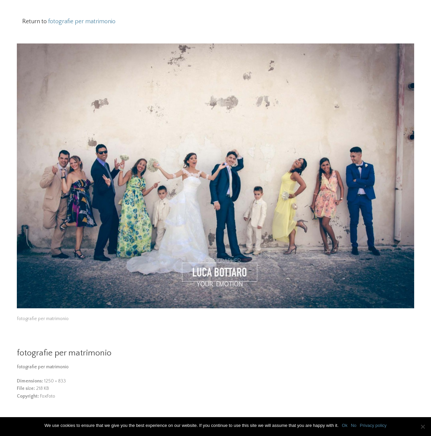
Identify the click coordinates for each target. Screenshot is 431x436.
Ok (344, 425)
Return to (68, 21)
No (354, 425)
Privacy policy (373, 425)
